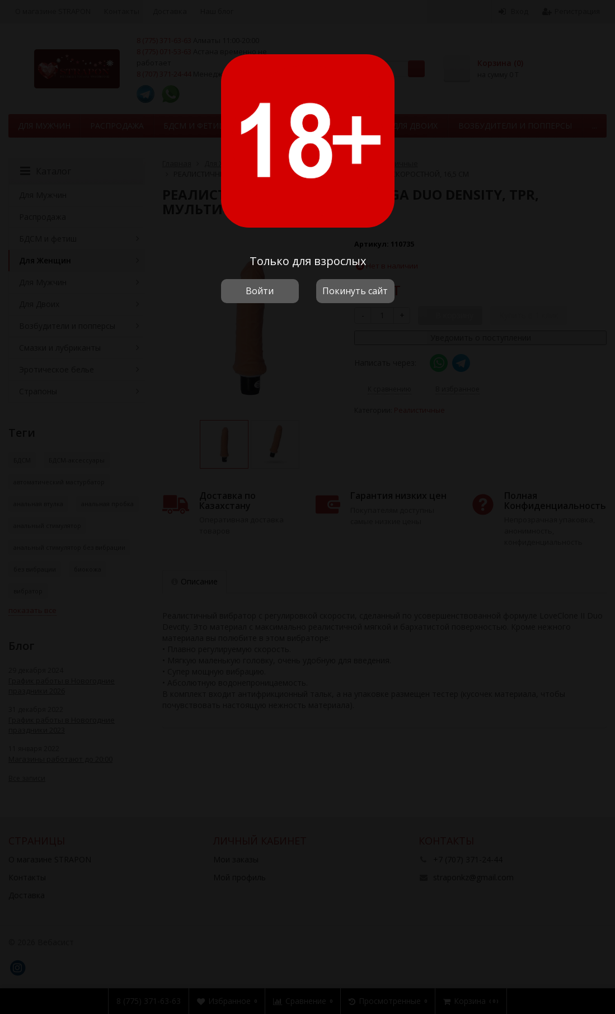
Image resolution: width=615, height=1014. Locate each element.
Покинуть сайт (355, 291)
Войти (260, 291)
